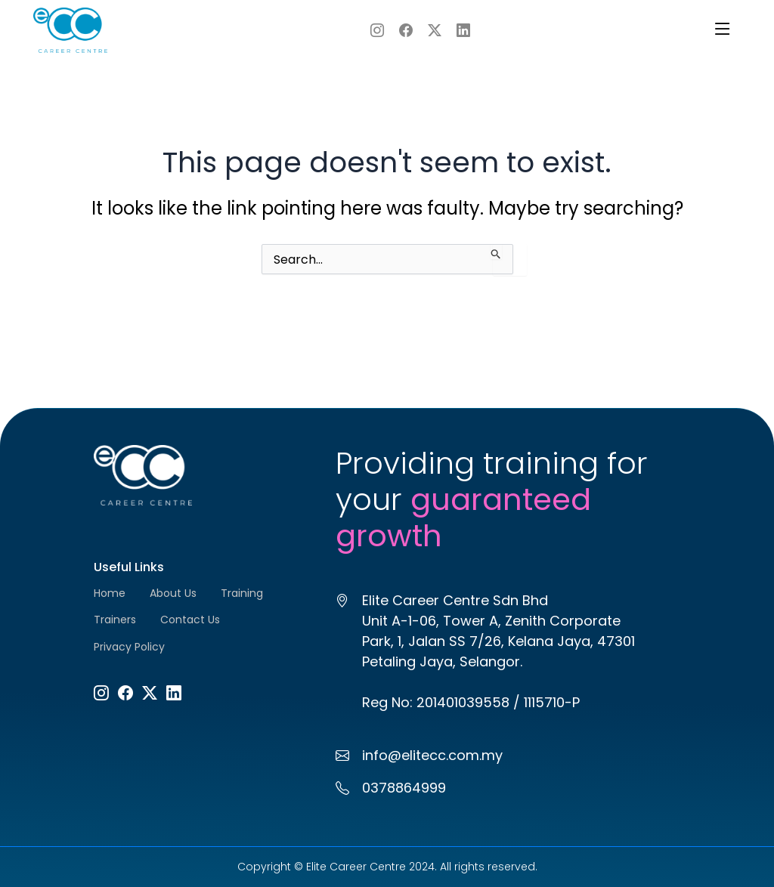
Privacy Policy (129, 646)
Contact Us (190, 619)
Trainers (115, 619)
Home (109, 593)
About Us (173, 593)
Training (242, 593)
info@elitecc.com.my (432, 755)
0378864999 (404, 787)
